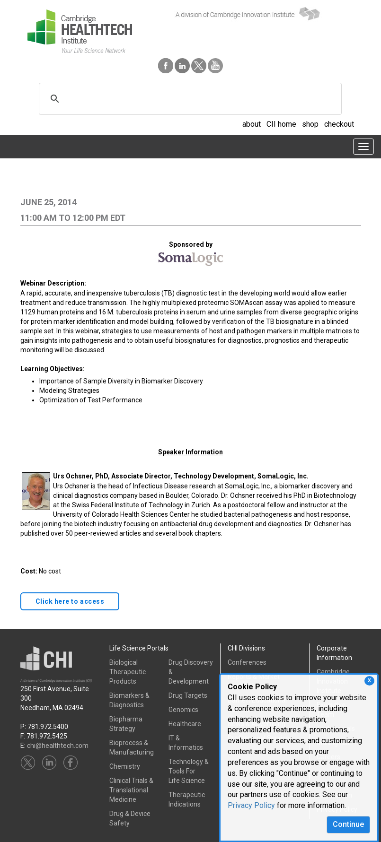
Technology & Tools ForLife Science (188, 771)
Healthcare (184, 724)
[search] (189, 98)
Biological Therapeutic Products (127, 672)
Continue (348, 824)
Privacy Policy (251, 805)
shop (310, 124)
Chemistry (124, 766)
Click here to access (70, 601)
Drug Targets (187, 695)
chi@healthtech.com (58, 745)
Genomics (183, 709)
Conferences (247, 662)
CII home (281, 124)
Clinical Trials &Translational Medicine (131, 790)
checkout (339, 124)
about (251, 124)
